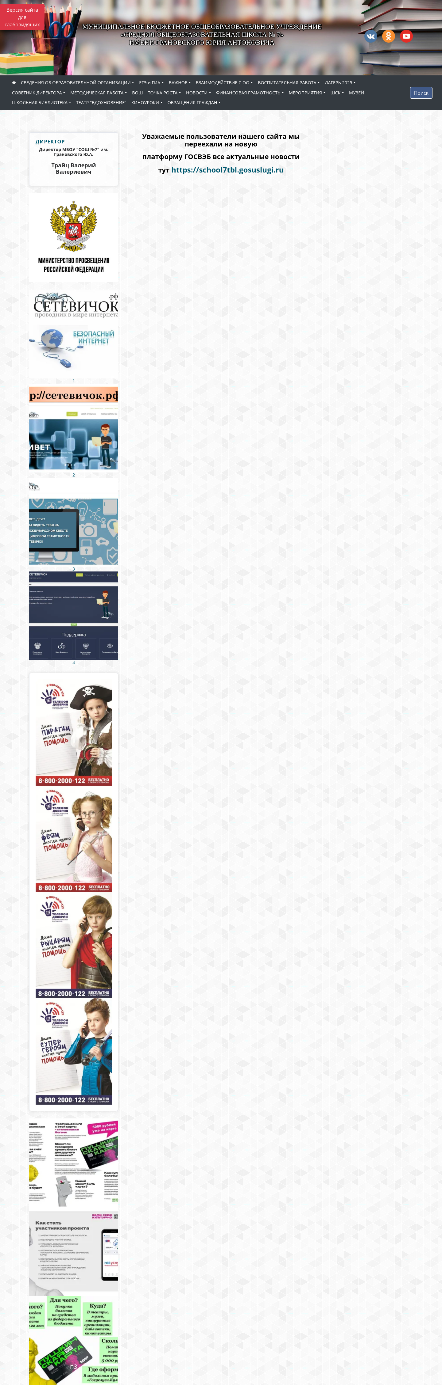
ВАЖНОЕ (178, 82)
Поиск (421, 92)
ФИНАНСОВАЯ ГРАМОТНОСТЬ (248, 93)
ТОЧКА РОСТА (163, 93)
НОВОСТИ (196, 93)
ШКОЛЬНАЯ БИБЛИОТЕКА (40, 102)
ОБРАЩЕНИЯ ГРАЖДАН (192, 102)
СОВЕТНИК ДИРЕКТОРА (37, 93)
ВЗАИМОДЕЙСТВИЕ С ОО (223, 82)
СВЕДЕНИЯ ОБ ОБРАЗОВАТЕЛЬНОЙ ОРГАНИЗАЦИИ (76, 82)
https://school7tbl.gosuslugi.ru (227, 170)
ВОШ (137, 93)
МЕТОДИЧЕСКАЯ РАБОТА (96, 93)
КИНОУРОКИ (145, 102)
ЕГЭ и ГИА (149, 82)
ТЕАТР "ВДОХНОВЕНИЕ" (101, 102)
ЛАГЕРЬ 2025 (338, 82)
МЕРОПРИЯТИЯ (305, 93)
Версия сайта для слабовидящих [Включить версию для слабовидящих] (22, 17)
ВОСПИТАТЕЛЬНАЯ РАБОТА (287, 82)
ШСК (336, 93)
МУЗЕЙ (356, 93)
